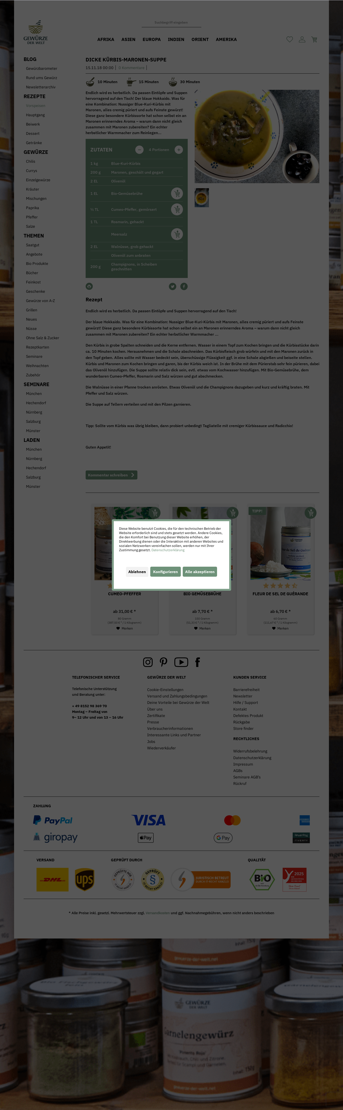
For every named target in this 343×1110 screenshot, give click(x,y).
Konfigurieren (165, 571)
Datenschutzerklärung (167, 550)
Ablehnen (137, 571)
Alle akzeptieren (200, 571)
